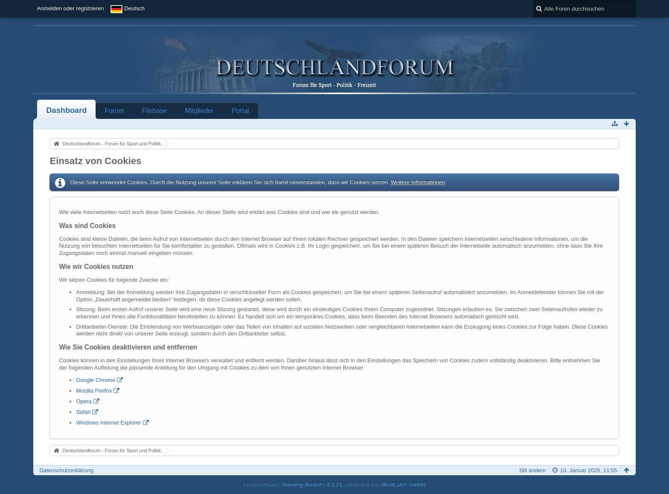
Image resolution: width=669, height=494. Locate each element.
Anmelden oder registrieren (70, 8)
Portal (240, 110)
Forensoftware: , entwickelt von (334, 484)
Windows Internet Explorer (108, 422)
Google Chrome (95, 380)
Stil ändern (532, 470)
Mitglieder (199, 110)
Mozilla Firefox (94, 390)
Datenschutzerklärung (66, 470)
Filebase (154, 110)
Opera (83, 401)
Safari (83, 412)
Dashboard (66, 110)
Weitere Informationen (418, 182)
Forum (114, 110)
